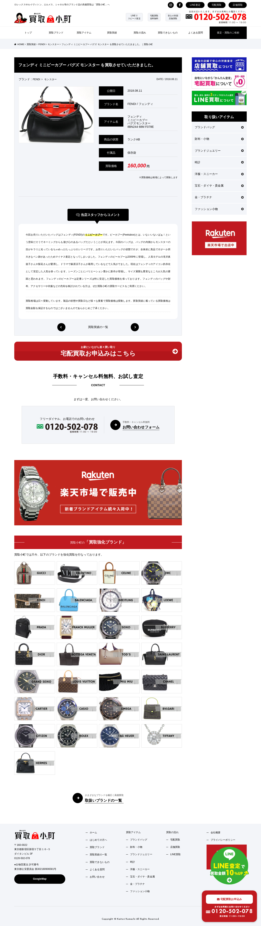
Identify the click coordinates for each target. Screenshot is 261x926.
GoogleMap (40, 878)
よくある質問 (195, 32)
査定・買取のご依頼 (228, 32)
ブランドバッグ (219, 127)
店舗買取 (238, 4)
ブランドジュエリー (219, 150)
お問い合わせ (97, 876)
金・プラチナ (219, 197)
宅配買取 (217, 4)
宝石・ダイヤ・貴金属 (219, 185)
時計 (219, 162)
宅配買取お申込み (229, 899)
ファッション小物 (219, 209)
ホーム (93, 832)
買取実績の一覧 (98, 327)
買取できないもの (168, 32)
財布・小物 (219, 138)
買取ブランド (56, 32)
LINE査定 (195, 4)
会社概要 (216, 832)
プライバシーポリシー (223, 839)
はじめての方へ (98, 839)
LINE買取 (175, 854)
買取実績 (112, 32)
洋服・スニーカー (219, 174)
